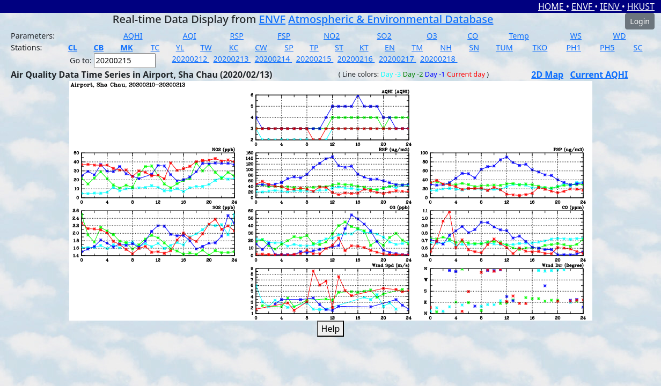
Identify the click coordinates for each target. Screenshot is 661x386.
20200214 (273, 59)
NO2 (332, 36)
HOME (552, 6)
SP (288, 47)
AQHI (133, 36)
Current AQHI (599, 74)
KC (234, 47)
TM (417, 47)
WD (619, 36)
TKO (539, 47)
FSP (283, 36)
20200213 (232, 59)
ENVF (582, 6)
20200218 (439, 59)
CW (261, 47)
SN (474, 47)
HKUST (641, 6)
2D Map (547, 74)
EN (390, 47)
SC (638, 47)
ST (339, 47)
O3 (432, 36)
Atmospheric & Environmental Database (390, 19)
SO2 (384, 36)
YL (180, 47)
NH (446, 47)
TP (314, 47)
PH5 (607, 47)
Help (330, 329)
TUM (504, 47)
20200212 (191, 59)
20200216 (356, 59)
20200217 (397, 59)
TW (205, 47)
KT (364, 47)
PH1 (573, 47)
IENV (610, 6)
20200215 (315, 59)
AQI (189, 36)
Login (640, 21)
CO (472, 36)
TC (155, 47)
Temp (518, 36)
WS (576, 36)
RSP (237, 36)
